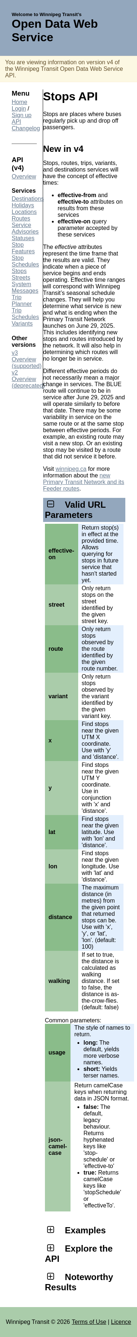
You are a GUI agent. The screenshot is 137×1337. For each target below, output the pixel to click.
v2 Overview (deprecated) (28, 379)
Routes (21, 218)
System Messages (25, 287)
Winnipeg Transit (27, 1322)
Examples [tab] (75, 1230)
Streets (21, 277)
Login (19, 108)
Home (19, 102)
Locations (24, 212)
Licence (121, 1322)
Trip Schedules (25, 313)
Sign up (21, 115)
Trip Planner (22, 300)
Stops (19, 271)
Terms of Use (89, 1322)
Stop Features (23, 248)
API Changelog (26, 125)
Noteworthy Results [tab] (79, 1282)
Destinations (28, 199)
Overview (24, 176)
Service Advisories (25, 228)
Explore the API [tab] (79, 1254)
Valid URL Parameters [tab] (75, 510)
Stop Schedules (25, 261)
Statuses (23, 238)
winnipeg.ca (71, 469)
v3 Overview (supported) (27, 359)
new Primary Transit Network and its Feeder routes (83, 482)
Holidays (23, 205)
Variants (22, 323)
